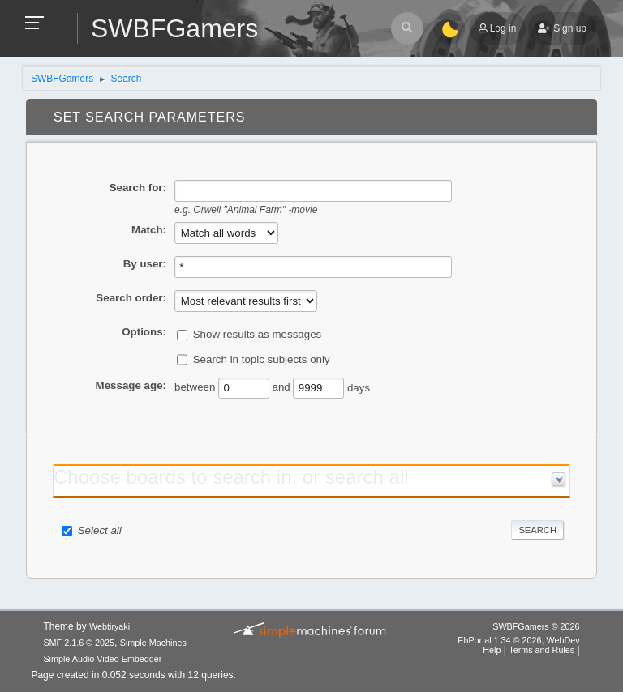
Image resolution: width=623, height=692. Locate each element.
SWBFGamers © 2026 (535, 626)
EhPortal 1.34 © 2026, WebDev (518, 640)
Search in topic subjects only (261, 359)
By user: (144, 264)
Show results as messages (257, 334)
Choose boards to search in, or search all (231, 477)
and (281, 387)
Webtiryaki (109, 626)
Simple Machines (153, 642)
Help (492, 650)
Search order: (131, 298)
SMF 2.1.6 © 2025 (78, 642)
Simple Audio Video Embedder (102, 659)
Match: (148, 230)
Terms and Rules (541, 650)
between (194, 387)
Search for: (138, 188)
